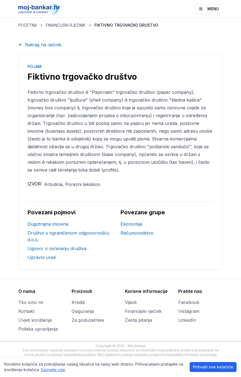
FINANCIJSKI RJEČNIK (66, 25)
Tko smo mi (30, 302)
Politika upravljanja (38, 329)
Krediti (78, 302)
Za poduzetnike (88, 320)
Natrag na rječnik (39, 44)
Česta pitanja (138, 320)
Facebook (188, 302)
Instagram (188, 311)
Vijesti (131, 302)
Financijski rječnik (143, 311)
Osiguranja (83, 311)
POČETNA (27, 25)
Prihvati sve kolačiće (213, 367)
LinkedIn (187, 320)
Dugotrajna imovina (47, 224)
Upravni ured (41, 257)
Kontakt (26, 311)
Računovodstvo (137, 233)
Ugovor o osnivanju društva (56, 248)
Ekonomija (131, 224)
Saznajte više (53, 369)
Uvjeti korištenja (35, 320)
